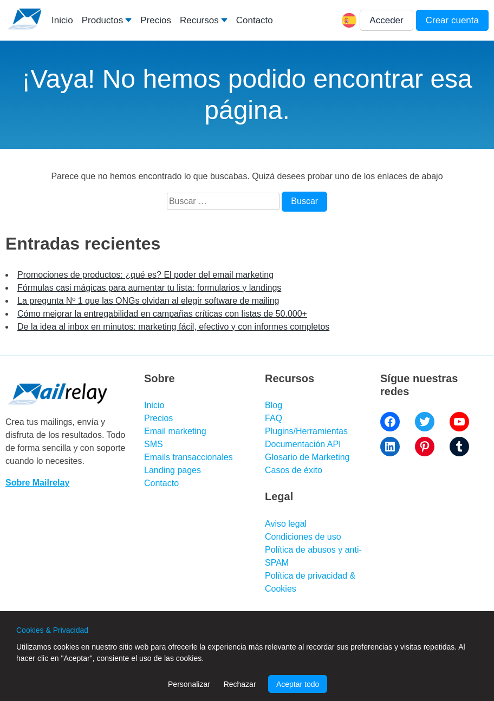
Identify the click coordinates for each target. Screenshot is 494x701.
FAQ (273, 418)
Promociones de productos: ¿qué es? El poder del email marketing (145, 274)
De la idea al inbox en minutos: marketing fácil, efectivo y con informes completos (173, 326)
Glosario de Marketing (307, 457)
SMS (153, 444)
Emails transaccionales (188, 457)
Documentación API (303, 444)
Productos (102, 20)
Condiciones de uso (303, 536)
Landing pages (172, 470)
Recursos (199, 20)
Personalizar (189, 684)
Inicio (62, 20)
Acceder (386, 20)
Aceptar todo (297, 684)
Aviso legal (286, 523)
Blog (273, 405)
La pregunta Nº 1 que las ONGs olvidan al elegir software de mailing (148, 300)
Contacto (254, 20)
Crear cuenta (452, 20)
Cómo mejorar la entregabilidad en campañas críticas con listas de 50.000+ (162, 313)
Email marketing (175, 431)
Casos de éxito (293, 470)
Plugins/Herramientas (306, 431)
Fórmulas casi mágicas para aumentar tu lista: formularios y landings (149, 287)
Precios (155, 20)
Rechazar (240, 684)
